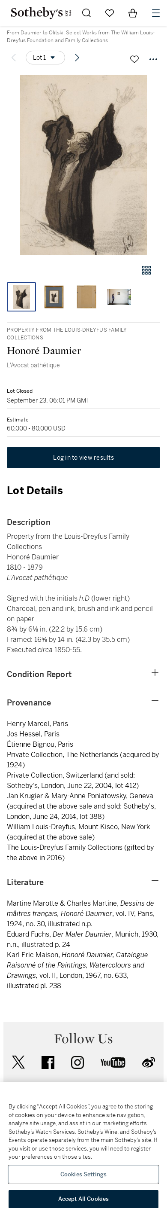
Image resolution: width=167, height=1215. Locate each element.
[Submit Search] (86, 13)
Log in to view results (83, 457)
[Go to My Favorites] (109, 12)
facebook (48, 1062)
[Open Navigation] (156, 12)
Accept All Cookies (83, 1199)
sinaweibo (148, 1062)
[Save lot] (134, 59)
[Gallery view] (146, 270)
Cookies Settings (83, 1174)
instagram (77, 1062)
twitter (18, 1062)
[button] (83, 164)
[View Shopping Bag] (133, 12)
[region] (83, 1148)
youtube (113, 1062)
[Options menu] (45, 57)
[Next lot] (77, 57)
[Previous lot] (13, 57)
